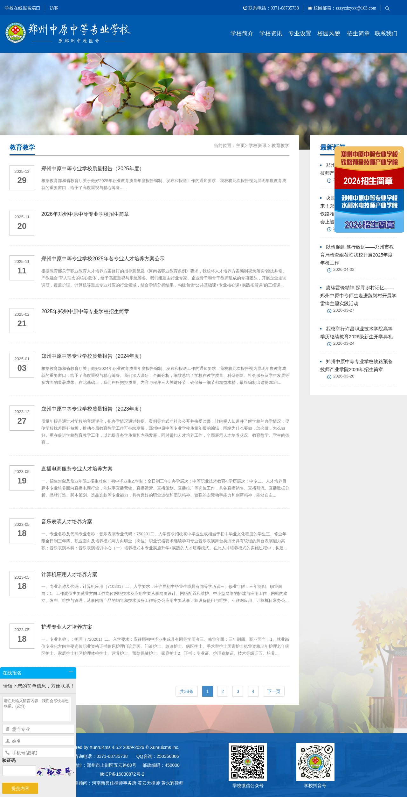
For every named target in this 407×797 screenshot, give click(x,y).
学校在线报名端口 (22, 8)
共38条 (187, 691)
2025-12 (22, 171)
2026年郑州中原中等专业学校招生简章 (85, 214)
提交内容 (20, 788)
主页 (240, 145)
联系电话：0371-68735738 (273, 8)
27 (22, 421)
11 (22, 270)
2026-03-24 (344, 343)
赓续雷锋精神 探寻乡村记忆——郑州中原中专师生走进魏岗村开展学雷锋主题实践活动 (358, 295)
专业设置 (299, 33)
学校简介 (242, 33)
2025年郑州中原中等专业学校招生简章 (85, 311)
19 (22, 480)
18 (22, 533)
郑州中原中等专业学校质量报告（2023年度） (92, 409)
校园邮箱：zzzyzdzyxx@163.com (344, 8)
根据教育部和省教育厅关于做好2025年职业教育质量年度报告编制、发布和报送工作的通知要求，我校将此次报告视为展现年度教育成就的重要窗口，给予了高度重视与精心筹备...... (163, 184)
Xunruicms (100, 747)
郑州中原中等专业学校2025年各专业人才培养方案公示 (103, 258)
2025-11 (22, 217)
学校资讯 (270, 33)
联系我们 (386, 33)
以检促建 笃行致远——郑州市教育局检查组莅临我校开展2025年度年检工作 (357, 254)
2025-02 (22, 314)
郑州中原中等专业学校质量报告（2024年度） (92, 356)
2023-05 (22, 471)
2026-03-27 (344, 310)
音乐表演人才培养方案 (66, 521)
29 (22, 180)
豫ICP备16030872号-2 (122, 774)
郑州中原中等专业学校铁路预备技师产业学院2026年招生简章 (356, 365)
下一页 (273, 691)
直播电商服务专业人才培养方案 (77, 468)
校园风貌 (328, 33)
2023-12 (22, 411)
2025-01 (22, 358)
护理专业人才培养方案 (66, 627)
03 (22, 368)
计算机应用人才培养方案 (69, 574)
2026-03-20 (344, 376)
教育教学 (280, 145)
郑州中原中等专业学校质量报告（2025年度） (92, 168)
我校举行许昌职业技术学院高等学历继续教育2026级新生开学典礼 (356, 332)
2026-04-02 (344, 269)
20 (22, 226)
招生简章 (358, 33)
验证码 (9, 760)
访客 (54, 8)
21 (22, 323)
